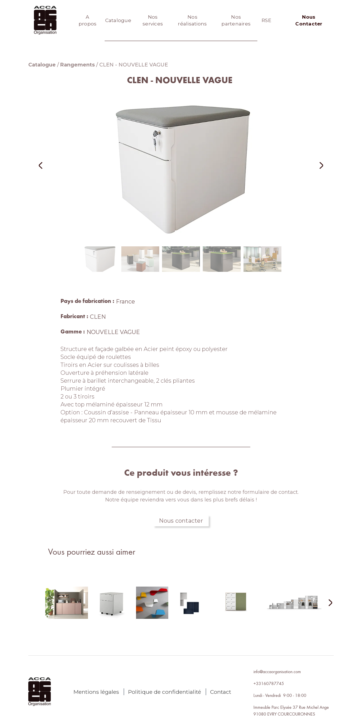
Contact (220, 691)
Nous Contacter (308, 20)
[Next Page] (327, 603)
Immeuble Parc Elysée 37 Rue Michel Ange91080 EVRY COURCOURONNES (291, 710)
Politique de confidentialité (164, 691)
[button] (48, 165)
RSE (266, 20)
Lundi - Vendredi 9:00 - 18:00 (279, 695)
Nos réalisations (192, 20)
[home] (45, 20)
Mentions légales (96, 691)
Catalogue (118, 20)
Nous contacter (181, 520)
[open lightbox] (181, 165)
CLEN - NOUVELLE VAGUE (133, 65)
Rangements (77, 65)
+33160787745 (268, 683)
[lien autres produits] (66, 607)
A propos (88, 20)
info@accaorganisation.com (277, 671)
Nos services (153, 20)
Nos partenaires (236, 20)
